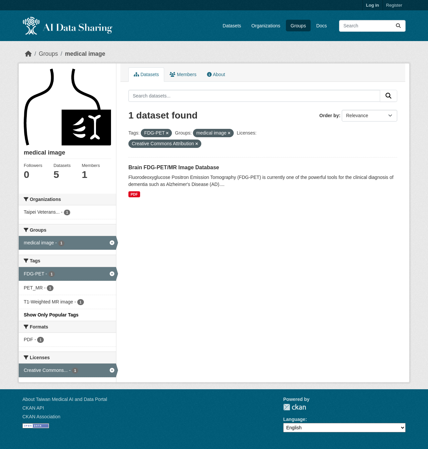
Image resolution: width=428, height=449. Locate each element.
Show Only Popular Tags (51, 314)
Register (394, 5)
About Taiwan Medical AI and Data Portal (64, 399)
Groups (298, 25)
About (216, 74)
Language (294, 419)
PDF (134, 194)
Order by (329, 115)
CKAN (294, 407)
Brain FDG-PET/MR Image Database (173, 167)
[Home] (28, 53)
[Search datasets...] (372, 26)
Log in (372, 5)
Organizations (265, 25)
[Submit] (398, 26)
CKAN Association (41, 416)
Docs (321, 25)
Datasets (232, 25)
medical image (85, 53)
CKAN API (33, 408)
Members (183, 74)
